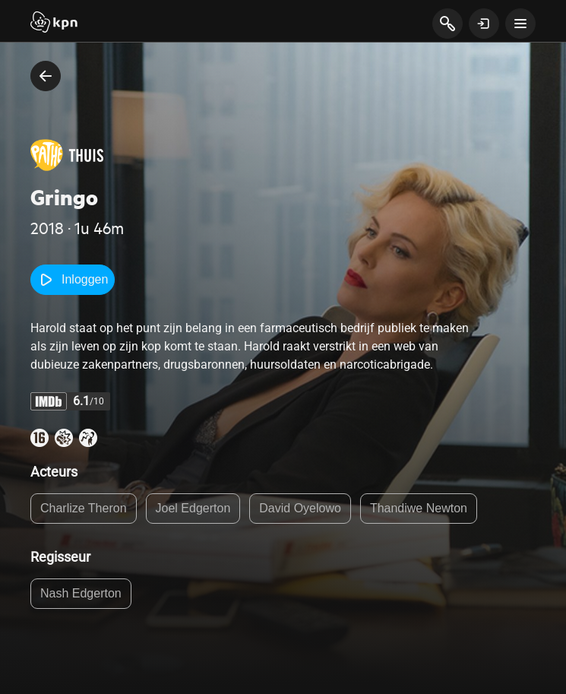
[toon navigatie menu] (520, 23)
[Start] (54, 23)
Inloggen (72, 280)
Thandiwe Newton (418, 508)
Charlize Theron (83, 508)
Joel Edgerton (193, 508)
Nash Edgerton (81, 593)
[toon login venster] (484, 23)
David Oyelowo (300, 508)
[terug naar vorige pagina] (45, 76)
